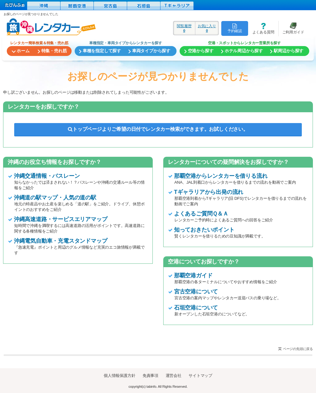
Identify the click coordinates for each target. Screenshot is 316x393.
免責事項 (150, 375)
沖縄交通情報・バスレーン (47, 176)
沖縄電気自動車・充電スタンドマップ (60, 241)
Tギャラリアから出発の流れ (208, 192)
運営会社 (173, 375)
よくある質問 (261, 28)
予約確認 (234, 28)
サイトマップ (200, 375)
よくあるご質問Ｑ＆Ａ (201, 214)
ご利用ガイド (291, 28)
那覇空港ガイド (193, 275)
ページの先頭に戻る (298, 349)
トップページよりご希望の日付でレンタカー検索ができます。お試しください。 (158, 129)
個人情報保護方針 (119, 375)
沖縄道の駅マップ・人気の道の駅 (55, 197)
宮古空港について (196, 291)
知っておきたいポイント (204, 230)
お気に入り (206, 28)
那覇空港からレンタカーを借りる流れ (221, 176)
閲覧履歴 (184, 28)
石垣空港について (196, 308)
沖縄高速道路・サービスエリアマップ (60, 219)
